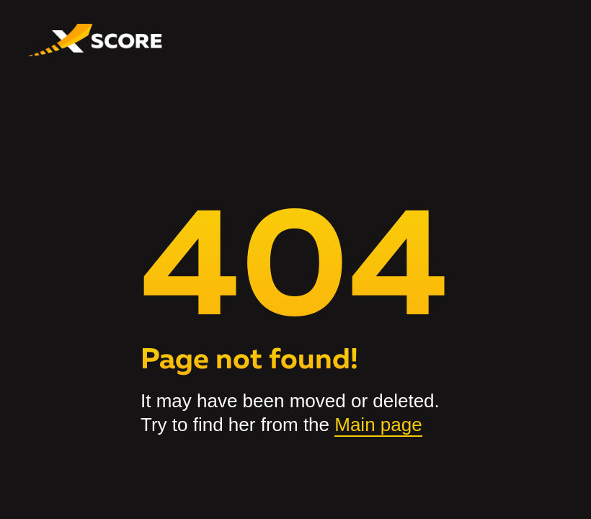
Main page (378, 424)
